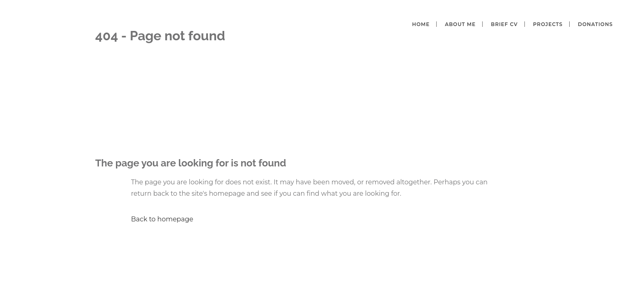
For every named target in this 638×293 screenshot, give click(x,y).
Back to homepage (162, 219)
